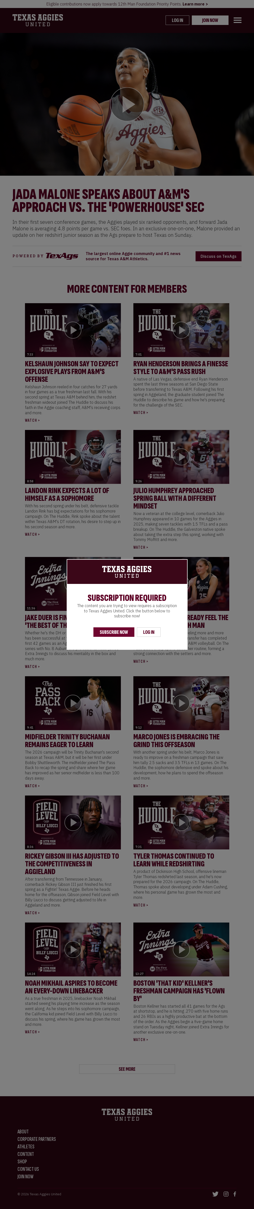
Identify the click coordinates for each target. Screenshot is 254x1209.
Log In (148, 632)
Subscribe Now (114, 632)
